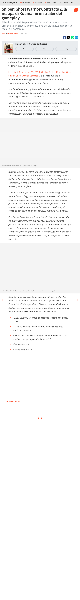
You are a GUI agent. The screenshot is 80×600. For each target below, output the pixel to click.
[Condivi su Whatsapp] (72, 37)
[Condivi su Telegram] (76, 37)
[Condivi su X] (68, 37)
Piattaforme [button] (25, 2)
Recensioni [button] (37, 2)
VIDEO (3, 33)
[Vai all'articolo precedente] (77, 300)
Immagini (66, 49)
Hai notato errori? (13, 401)
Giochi (66, 2)
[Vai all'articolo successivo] (2, 300)
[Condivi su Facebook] (64, 37)
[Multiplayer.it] (9, 3)
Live (60, 2)
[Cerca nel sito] (72, 2)
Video (54, 2)
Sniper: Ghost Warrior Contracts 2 (31, 43)
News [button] (47, 2)
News (25, 49)
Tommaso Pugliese (12, 33)
